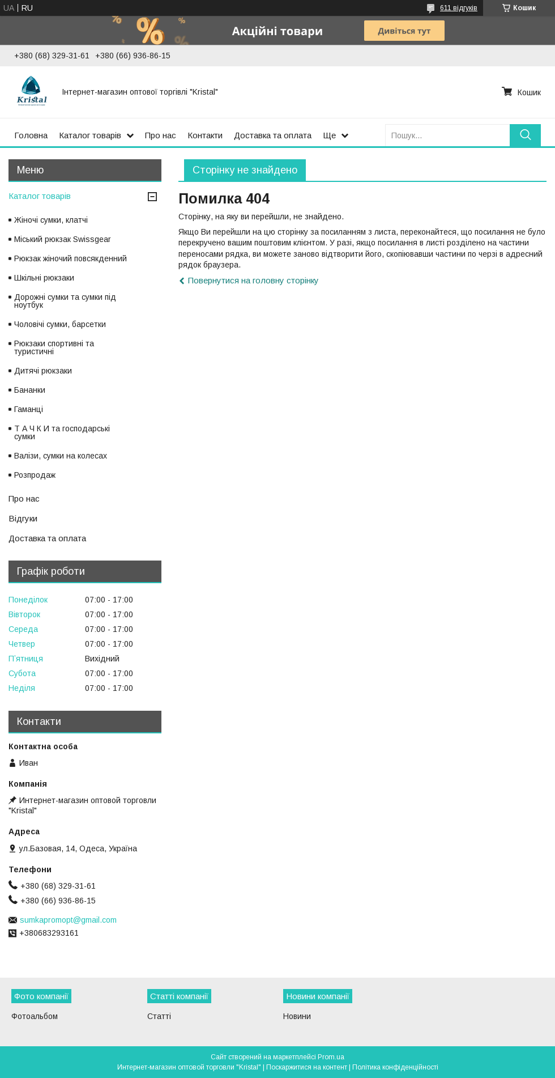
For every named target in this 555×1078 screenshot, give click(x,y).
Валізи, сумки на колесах (60, 455)
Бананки (29, 389)
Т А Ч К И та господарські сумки (62, 432)
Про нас (160, 135)
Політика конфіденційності (395, 1067)
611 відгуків (458, 8)
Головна (31, 135)
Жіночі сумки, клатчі (51, 219)
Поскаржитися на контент (306, 1067)
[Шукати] (525, 135)
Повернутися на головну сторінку (253, 280)
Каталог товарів (90, 135)
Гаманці (28, 409)
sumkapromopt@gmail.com (68, 919)
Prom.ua (331, 1057)
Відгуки (22, 518)
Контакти (205, 135)
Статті (159, 1016)
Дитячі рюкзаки (43, 370)
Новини (297, 1016)
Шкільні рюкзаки (44, 277)
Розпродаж (35, 474)
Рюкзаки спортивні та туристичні (54, 347)
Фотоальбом (34, 1016)
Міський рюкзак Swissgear (62, 239)
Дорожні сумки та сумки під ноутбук (65, 300)
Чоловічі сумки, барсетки (60, 324)
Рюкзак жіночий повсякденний (70, 258)
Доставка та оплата (272, 135)
